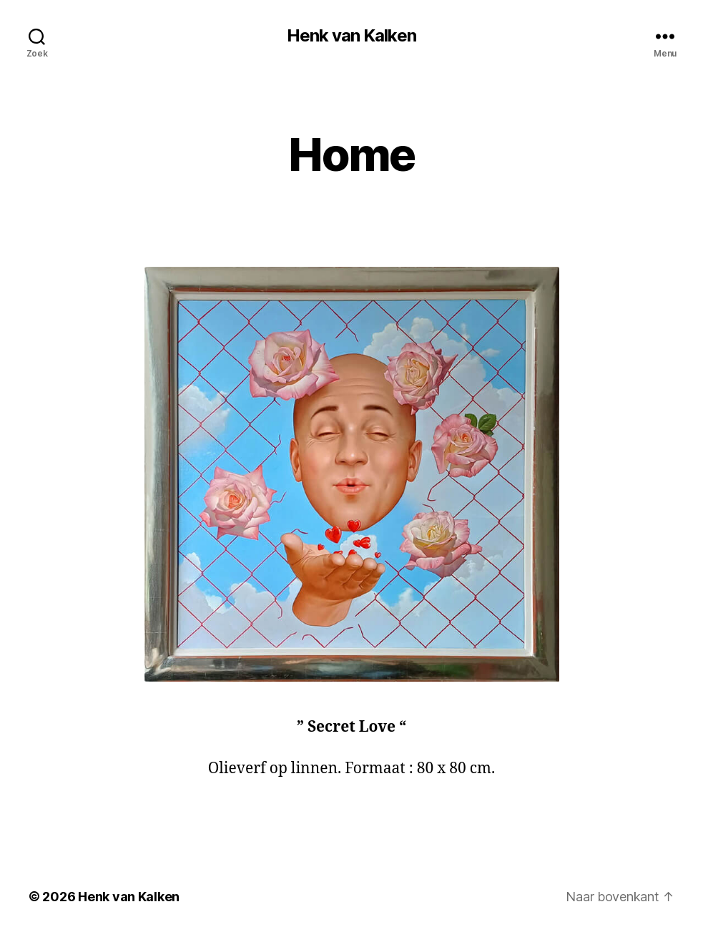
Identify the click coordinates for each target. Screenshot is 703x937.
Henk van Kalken (351, 35)
